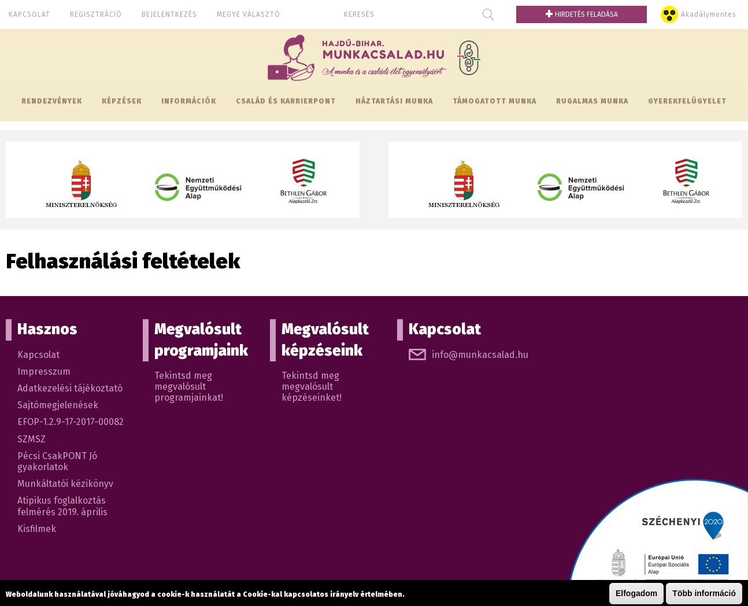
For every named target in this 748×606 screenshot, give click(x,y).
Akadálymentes (708, 14)
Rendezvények (51, 101)
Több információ (704, 593)
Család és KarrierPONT (286, 101)
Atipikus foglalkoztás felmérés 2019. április (62, 506)
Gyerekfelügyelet (687, 101)
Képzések (122, 101)
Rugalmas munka (592, 101)
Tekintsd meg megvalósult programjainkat (187, 386)
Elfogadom (636, 593)
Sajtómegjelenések (57, 405)
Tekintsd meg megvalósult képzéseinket (310, 386)
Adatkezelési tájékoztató (70, 388)
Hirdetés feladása (581, 14)
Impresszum (44, 371)
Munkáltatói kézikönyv (65, 483)
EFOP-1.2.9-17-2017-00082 (70, 421)
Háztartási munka (394, 101)
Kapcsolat (29, 14)
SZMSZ (31, 439)
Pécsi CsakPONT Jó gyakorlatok (57, 461)
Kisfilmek (36, 528)
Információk (188, 101)
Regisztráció (96, 14)
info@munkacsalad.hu (480, 354)
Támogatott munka (494, 101)
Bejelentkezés (169, 14)
